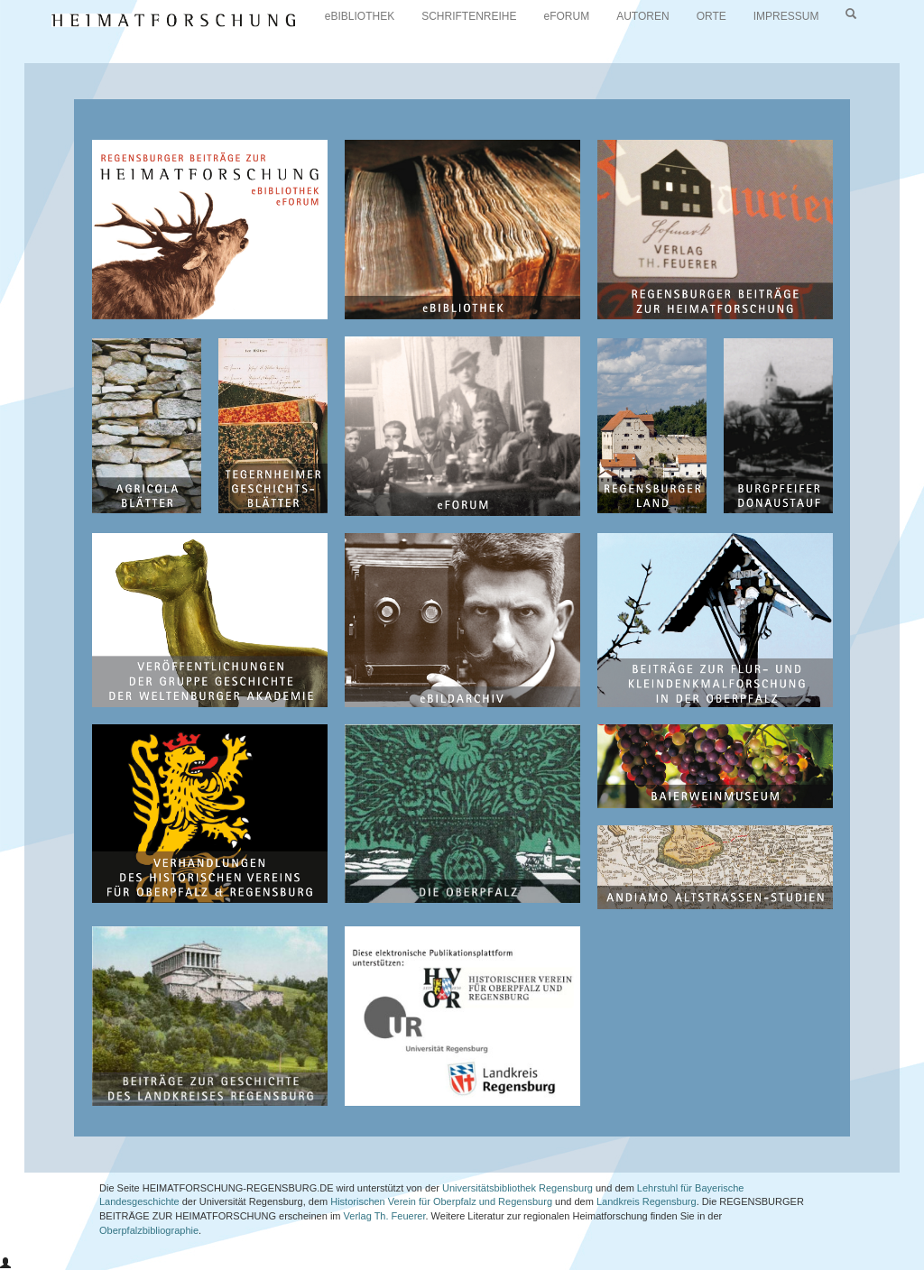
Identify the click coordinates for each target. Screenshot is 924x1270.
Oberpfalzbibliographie (149, 1230)
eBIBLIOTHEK (359, 16)
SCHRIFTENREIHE (468, 16)
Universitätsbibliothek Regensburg (517, 1188)
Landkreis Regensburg (646, 1201)
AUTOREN (642, 16)
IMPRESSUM (786, 16)
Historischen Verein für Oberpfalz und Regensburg (441, 1201)
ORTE (711, 16)
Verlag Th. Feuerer (385, 1215)
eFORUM (567, 16)
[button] (5, 1263)
